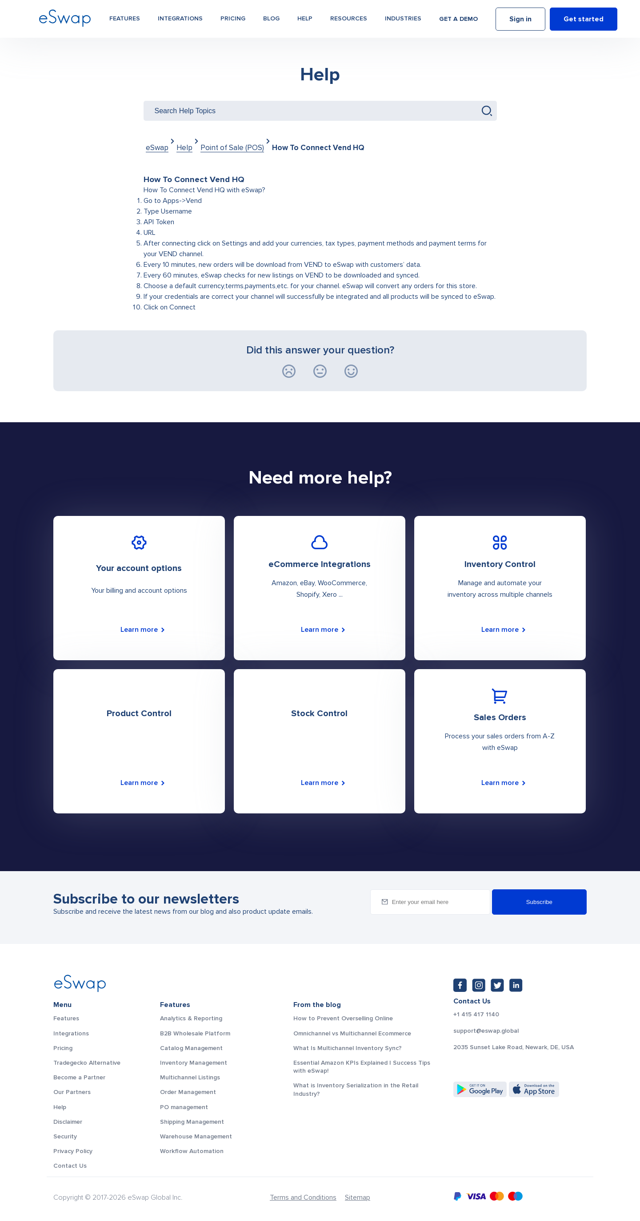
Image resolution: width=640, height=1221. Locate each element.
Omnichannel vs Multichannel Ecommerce (352, 1033)
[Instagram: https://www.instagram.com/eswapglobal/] (478, 985)
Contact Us (70, 1165)
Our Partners (72, 1092)
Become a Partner (79, 1077)
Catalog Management (191, 1048)
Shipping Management (192, 1122)
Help (304, 18)
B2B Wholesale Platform (195, 1033)
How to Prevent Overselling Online (343, 1018)
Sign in (520, 19)
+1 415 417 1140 (476, 1014)
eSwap (157, 147)
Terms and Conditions (303, 1197)
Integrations (180, 18)
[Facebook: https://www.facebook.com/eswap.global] (460, 985)
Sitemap (357, 1197)
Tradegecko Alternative (86, 1062)
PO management (184, 1107)
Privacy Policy (72, 1151)
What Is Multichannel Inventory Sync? (347, 1048)
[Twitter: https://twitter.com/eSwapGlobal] (497, 985)
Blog (271, 18)
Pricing (232, 18)
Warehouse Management (196, 1136)
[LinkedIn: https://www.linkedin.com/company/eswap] (516, 985)
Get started (584, 19)
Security (65, 1136)
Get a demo (458, 19)
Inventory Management (193, 1062)
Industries (403, 18)
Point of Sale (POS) (232, 147)
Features (124, 18)
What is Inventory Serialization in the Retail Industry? (355, 1089)
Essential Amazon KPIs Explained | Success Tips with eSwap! (361, 1066)
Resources (348, 18)
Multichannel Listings (190, 1077)
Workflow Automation (192, 1151)
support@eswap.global (486, 1031)
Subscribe (539, 902)
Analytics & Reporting (191, 1018)
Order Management (188, 1092)
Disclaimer (67, 1122)
